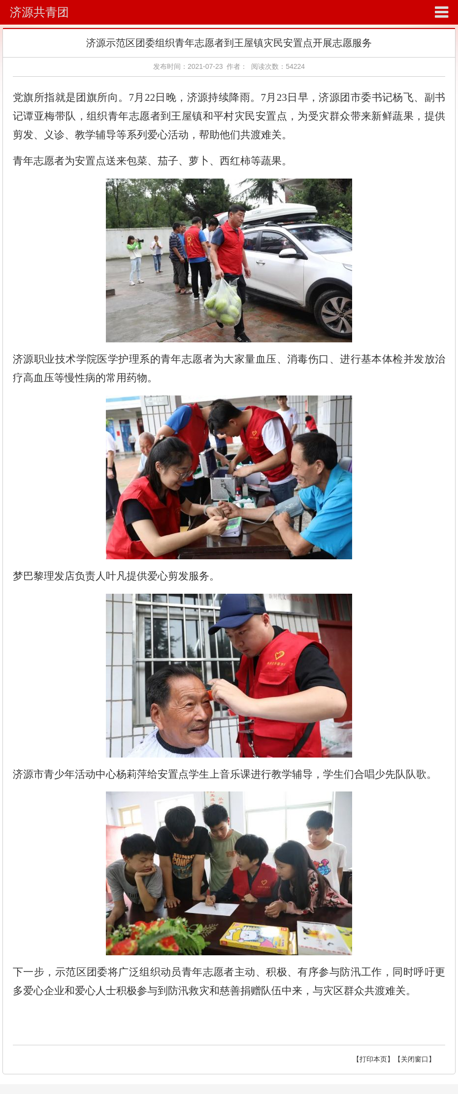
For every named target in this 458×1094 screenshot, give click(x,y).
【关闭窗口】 (414, 1059)
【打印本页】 (373, 1059)
